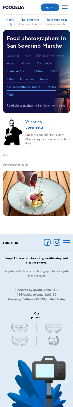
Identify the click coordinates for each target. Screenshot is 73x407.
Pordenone (27, 79)
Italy (28, 55)
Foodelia (13, 7)
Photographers (29, 20)
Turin (10, 95)
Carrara (26, 63)
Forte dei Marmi (17, 71)
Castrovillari (45, 63)
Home (10, 20)
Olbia (10, 79)
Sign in (49, 7)
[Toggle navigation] (64, 7)
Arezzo (11, 63)
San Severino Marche (51, 55)
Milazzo (54, 71)
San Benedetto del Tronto (23, 87)
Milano (39, 71)
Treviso (51, 87)
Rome (44, 79)
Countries (13, 55)
